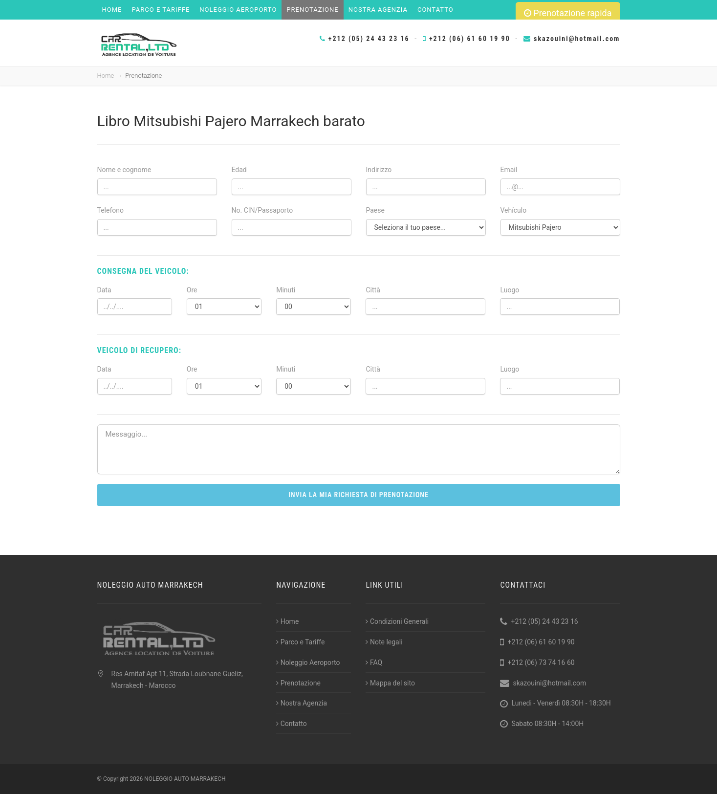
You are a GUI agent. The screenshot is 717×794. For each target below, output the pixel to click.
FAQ (374, 662)
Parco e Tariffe (160, 9)
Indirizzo (379, 170)
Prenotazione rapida (568, 13)
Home (112, 9)
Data (104, 290)
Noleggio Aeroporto (238, 9)
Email (509, 170)
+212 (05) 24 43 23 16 (365, 39)
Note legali (384, 642)
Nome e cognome (124, 170)
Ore (192, 290)
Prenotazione (312, 9)
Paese (375, 210)
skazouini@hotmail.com (571, 39)
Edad (239, 170)
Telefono (110, 210)
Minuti (285, 290)
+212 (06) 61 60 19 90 (466, 39)
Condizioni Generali (397, 621)
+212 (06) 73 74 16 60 (540, 662)
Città (373, 290)
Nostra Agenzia (378, 9)
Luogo (509, 290)
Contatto (435, 9)
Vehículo (513, 210)
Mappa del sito (390, 683)
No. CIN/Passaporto (262, 210)
